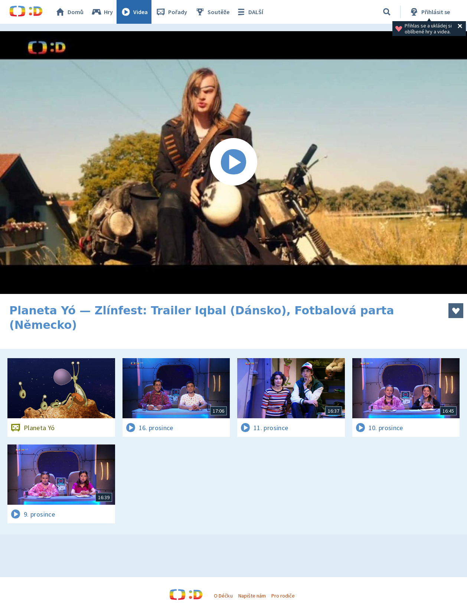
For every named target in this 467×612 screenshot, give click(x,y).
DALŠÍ (249, 11)
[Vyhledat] (386, 12)
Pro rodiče (283, 595)
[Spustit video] (233, 162)
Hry (102, 11)
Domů (69, 11)
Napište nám (252, 595)
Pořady (171, 11)
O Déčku (223, 595)
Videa (134, 11)
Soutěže (212, 11)
